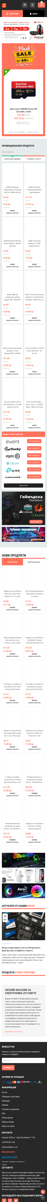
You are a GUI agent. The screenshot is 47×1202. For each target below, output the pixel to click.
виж (34, 428)
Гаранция (6, 1088)
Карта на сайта (8, 1113)
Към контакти (8, 1139)
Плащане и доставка (11, 1084)
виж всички (7, 139)
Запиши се (8, 1055)
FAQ (3, 1100)
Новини (5, 1092)
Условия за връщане (10, 1096)
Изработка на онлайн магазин (18, 1196)
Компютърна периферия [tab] (12, 146)
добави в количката (12, 200)
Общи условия (8, 1109)
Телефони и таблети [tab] (34, 146)
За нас (4, 1079)
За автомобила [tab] (12, 549)
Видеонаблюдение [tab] (34, 549)
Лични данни (7, 1105)
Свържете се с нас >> (14, 1019)
